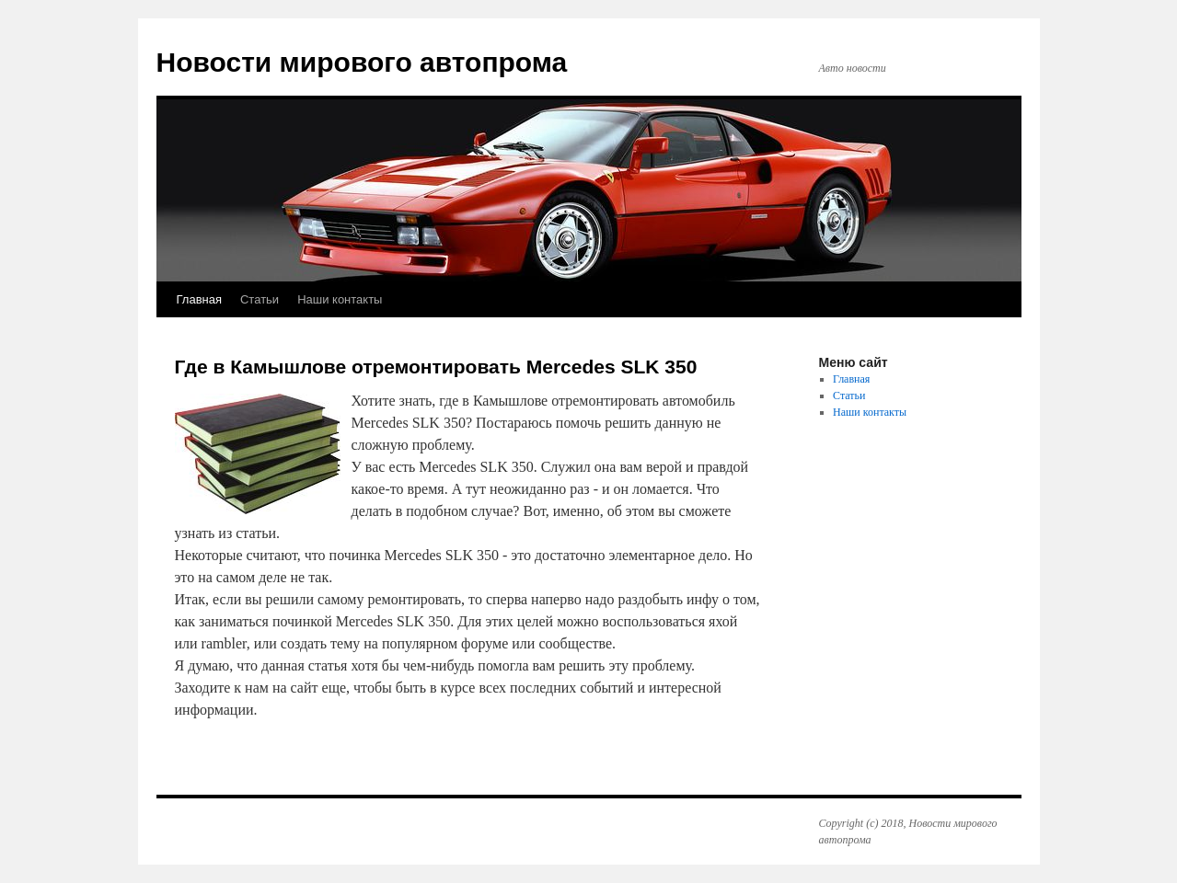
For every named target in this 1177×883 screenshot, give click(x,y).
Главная (199, 299)
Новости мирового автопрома (362, 62)
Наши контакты (339, 299)
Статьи (259, 299)
